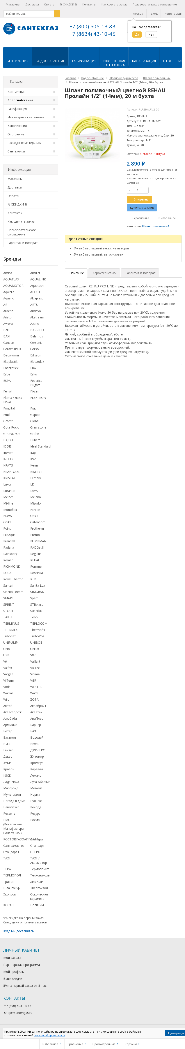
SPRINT (8, 604)
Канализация (144, 60)
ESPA (7, 380)
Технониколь (40, 874)
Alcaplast (36, 298)
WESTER (36, 686)
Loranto (9, 490)
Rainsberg (10, 553)
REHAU (35, 559)
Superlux (36, 610)
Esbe (6, 373)
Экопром (9, 893)
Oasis (34, 515)
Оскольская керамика (39, 895)
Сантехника (16, 150)
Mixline (8, 502)
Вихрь (34, 743)
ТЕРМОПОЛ (12, 874)
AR (5, 304)
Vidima (35, 673)
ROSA (7, 572)
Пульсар (36, 800)
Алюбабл (10, 718)
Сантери (36, 838)
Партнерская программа (21, 964)
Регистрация (173, 14)
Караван (36, 768)
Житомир (37, 755)
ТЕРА (7, 868)
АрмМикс (10, 724)
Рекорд (35, 806)
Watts (34, 692)
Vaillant (35, 661)
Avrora (8, 323)
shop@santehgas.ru (18, 1012)
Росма (35, 819)
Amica (7, 272)
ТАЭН (7, 857)
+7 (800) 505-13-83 (92, 26)
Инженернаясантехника (114, 62)
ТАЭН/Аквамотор (38, 859)
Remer (8, 559)
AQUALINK (38, 279)
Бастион (9, 737)
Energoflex (10, 367)
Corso (34, 348)
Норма (35, 794)
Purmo (35, 534)
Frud (6, 414)
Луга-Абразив (40, 781)
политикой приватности (49, 1035)
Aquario (8, 298)
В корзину (138, 198)
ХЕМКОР (36, 881)
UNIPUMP (10, 642)
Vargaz (8, 673)
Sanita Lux (37, 585)
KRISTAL (9, 477)
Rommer (36, 566)
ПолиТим (37, 904)
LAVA (34, 490)
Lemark (35, 477)
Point (7, 528)
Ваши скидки (12, 978)
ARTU (34, 304)
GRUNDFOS (11, 433)
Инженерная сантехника (25, 116)
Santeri (8, 585)
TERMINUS (11, 623)
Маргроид (10, 787)
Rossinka (36, 572)
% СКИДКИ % (68, 4)
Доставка (32, 4)
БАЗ (33, 730)
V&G (33, 654)
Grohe (34, 433)
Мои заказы (12, 957)
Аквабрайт (38, 705)
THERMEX (10, 629)
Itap (33, 452)
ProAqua (9, 534)
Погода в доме (14, 800)
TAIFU (7, 616)
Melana (35, 496)
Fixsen (34, 390)
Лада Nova (11, 781)
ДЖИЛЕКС (37, 749)
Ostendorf (37, 521)
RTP (33, 578)
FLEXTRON (38, 397)
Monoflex (10, 509)
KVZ (33, 458)
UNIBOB (36, 642)
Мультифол (12, 794)
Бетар (7, 730)
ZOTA (34, 699)
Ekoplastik (10, 361)
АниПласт (37, 718)
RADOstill (37, 547)
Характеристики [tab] (105, 272)
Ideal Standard (40, 445)
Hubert (35, 439)
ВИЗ (6, 743)
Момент (36, 787)
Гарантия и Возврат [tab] (140, 272)
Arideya (35, 310)
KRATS (8, 464)
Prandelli (9, 540)
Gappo (35, 414)
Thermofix (37, 629)
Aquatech (37, 285)
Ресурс (35, 813)
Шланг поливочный (155, 225)
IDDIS (7, 445)
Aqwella (8, 291)
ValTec (35, 667)
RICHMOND (11, 566)
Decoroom (11, 354)
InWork (8, 452)
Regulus (35, 553)
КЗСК (7, 774)
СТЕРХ (35, 851)
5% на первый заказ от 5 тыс (24, 985)
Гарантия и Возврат (22, 242)
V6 (5, 661)
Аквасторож (12, 711)
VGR (33, 680)
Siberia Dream (13, 591)
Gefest (8, 420)
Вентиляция (17, 60)
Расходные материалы (24, 142)
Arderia (8, 310)
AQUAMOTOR (13, 285)
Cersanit (36, 342)
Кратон (8, 768)
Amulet (35, 272)
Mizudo (35, 502)
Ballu (6, 329)
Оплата (49, 4)
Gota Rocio (11, 426)
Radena (8, 547)
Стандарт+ (11, 851)
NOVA (7, 515)
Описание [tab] (76, 272)
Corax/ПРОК (12, 348)
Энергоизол (39, 887)
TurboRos (37, 635)
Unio (6, 648)
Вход (154, 14)
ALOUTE (36, 291)
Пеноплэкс (11, 806)
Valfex (7, 667)
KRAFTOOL (11, 471)
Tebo (34, 616)
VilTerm (8, 680)
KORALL (9, 904)
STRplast (36, 604)
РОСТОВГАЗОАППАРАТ (20, 838)
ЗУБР (7, 762)
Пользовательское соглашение (155, 4)
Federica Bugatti (36, 382)
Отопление (15, 133)
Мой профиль (13, 971)
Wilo (6, 699)
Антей (7, 705)
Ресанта (9, 813)
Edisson (35, 354)
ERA (33, 367)
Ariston (8, 317)
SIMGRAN (37, 591)
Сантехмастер (14, 845)
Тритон (8, 881)
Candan (8, 342)
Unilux (34, 648)
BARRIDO (37, 329)
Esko (33, 373)
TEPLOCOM (38, 623)
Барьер (35, 724)
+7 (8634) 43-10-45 (92, 33)
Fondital (9, 407)
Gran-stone (38, 426)
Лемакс (35, 774)
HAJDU (8, 439)
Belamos (36, 336)
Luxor (7, 483)
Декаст (8, 755)
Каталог (17, 80)
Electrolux (37, 361)
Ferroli (7, 390)
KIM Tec (36, 471)
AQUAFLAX (11, 279)
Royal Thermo (13, 578)
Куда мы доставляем (18, 930)
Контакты (89, 4)
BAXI (6, 336)
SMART (8, 597)
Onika (7, 521)
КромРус (36, 762)
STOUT (8, 610)
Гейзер (8, 749)
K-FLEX (8, 458)
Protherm (37, 528)
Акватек (36, 711)
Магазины (13, 4)
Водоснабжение (50, 60)
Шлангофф (11, 887)
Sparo (34, 597)
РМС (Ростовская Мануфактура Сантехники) (13, 825)
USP (6, 654)
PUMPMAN (38, 540)
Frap (33, 407)
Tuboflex (9, 635)
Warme (8, 692)
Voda (7, 686)
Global (34, 420)
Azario (34, 323)
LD (32, 483)
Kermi (34, 464)
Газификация (84, 60)
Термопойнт (39, 868)
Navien (35, 509)
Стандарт (37, 845)
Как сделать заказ (114, 4)
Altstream (37, 317)
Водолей (36, 737)
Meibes (8, 496)
